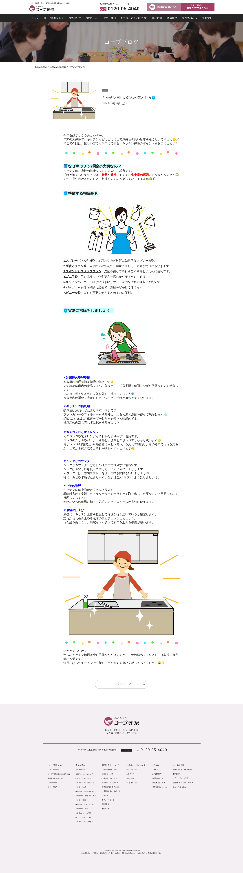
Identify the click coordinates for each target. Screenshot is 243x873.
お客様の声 (74, 18)
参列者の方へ (189, 18)
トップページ (41, 67)
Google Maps (126, 750)
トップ (35, 18)
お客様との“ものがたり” (134, 18)
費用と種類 (109, 18)
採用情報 (207, 18)
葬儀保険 (172, 18)
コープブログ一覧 (58, 67)
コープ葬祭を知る (54, 18)
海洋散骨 (157, 18)
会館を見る (92, 18)
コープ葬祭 (41, 8)
